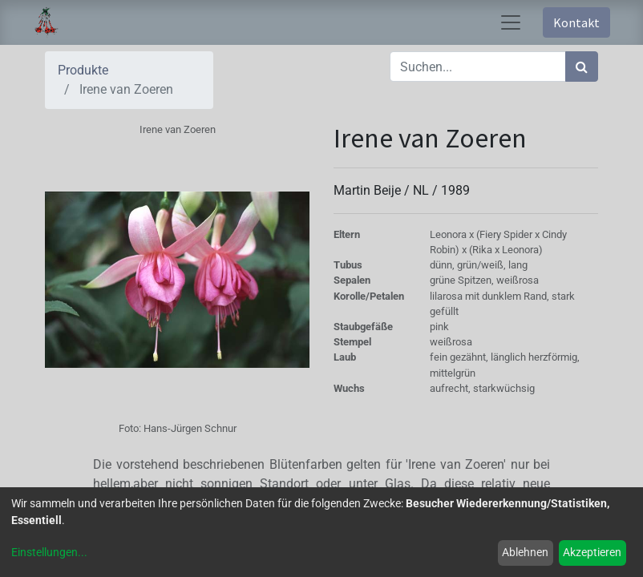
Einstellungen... (49, 552)
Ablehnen (525, 552)
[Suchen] (581, 66)
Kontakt (576, 22)
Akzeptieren (592, 552)
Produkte (83, 70)
